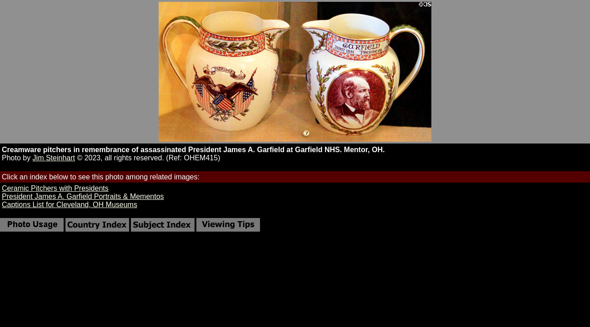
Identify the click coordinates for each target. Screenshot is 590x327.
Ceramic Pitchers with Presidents (55, 188)
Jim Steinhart (54, 158)
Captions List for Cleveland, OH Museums (69, 204)
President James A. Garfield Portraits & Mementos (83, 196)
